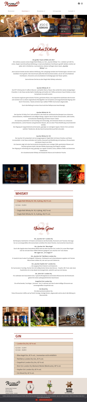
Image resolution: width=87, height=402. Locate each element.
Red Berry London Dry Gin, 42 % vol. (31, 359)
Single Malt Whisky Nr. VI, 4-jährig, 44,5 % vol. (35, 214)
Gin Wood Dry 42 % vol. (26, 373)
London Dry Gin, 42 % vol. (27, 344)
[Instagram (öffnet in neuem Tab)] (81, 4)
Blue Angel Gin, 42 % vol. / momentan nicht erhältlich (38, 355)
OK (36, 399)
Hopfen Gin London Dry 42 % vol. (30, 370)
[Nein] (85, 398)
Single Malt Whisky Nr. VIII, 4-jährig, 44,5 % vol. (35, 201)
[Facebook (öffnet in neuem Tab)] (78, 4)
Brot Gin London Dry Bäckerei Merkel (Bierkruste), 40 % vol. (40, 366)
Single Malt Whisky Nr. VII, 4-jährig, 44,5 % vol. (35, 210)
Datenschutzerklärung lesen (45, 399)
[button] (43, 201)
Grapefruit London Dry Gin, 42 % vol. (31, 363)
